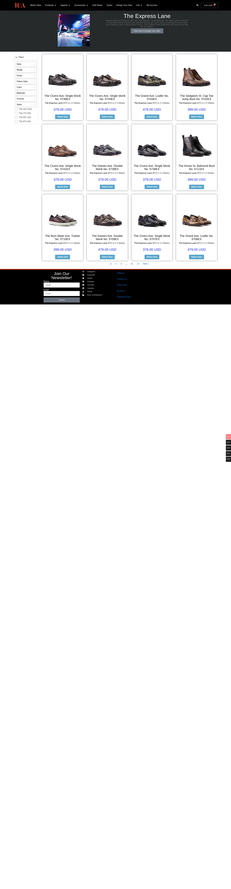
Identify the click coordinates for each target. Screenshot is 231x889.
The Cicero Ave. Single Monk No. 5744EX (107, 97)
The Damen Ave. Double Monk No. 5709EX (107, 237)
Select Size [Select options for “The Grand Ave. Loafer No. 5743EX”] (152, 117)
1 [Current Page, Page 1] (110, 264)
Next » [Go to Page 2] (146, 264)
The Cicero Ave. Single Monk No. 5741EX (62, 167)
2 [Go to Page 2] (116, 264)
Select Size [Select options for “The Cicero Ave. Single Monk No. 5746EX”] (62, 117)
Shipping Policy (124, 297)
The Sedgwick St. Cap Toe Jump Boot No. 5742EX (196, 97)
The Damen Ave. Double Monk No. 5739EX (107, 167)
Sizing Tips (122, 285)
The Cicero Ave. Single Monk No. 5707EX (152, 237)
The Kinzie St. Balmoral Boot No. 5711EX (197, 167)
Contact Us (122, 279)
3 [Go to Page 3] (121, 264)
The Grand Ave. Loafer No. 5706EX (197, 237)
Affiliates (121, 273)
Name (46, 281)
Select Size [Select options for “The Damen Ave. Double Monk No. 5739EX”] (107, 187)
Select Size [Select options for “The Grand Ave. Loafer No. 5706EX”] (196, 257)
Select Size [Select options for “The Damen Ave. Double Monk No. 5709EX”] (107, 257)
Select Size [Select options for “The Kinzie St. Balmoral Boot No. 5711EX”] (196, 187)
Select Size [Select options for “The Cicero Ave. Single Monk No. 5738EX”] (152, 187)
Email (46, 290)
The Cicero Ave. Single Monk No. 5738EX (152, 167)
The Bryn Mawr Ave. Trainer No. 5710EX (62, 237)
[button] (198, 5)
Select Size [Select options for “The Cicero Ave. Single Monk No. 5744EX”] (107, 117)
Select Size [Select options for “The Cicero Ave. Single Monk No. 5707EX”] (152, 257)
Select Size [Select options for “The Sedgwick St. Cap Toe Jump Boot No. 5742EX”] (196, 117)
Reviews (121, 291)
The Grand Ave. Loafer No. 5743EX (152, 97)
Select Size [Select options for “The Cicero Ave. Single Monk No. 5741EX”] (62, 187)
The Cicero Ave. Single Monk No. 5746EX (62, 97)
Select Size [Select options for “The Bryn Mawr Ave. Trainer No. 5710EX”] (62, 257)
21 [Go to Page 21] (132, 264)
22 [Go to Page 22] (138, 264)
